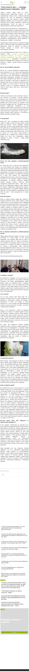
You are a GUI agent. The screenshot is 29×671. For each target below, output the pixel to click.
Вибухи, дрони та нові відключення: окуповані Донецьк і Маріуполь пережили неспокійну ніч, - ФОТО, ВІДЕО (13, 575)
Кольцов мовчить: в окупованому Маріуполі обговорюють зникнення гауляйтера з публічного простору (14, 555)
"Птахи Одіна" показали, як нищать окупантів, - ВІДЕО (11, 591)
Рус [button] (25, 2)
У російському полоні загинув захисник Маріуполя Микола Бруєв (14, 562)
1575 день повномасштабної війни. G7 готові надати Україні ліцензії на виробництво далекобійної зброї (13, 528)
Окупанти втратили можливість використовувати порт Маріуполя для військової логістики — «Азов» (12, 604)
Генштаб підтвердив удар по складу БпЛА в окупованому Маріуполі (12, 568)
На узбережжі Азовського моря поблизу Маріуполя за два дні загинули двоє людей (14, 548)
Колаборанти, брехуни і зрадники (11, 620)
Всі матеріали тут (14, 632)
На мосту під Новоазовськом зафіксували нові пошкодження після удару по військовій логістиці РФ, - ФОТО (14, 535)
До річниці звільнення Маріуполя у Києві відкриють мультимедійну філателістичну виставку (13, 597)
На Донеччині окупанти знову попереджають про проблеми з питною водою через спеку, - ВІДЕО (14, 542)
